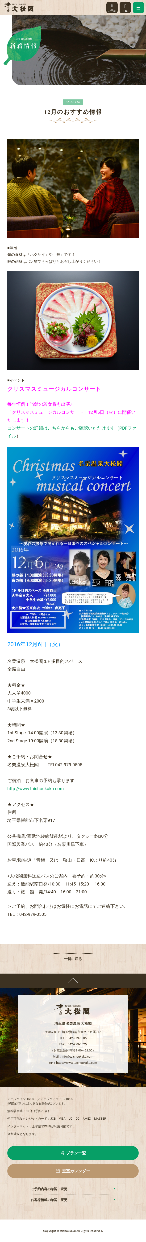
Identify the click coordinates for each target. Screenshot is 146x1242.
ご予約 (112, 7)
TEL (125, 7)
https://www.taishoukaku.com (76, 1062)
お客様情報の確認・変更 (49, 1200)
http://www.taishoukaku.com (35, 788)
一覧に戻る (73, 959)
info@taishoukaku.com (77, 1056)
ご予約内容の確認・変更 (49, 1189)
